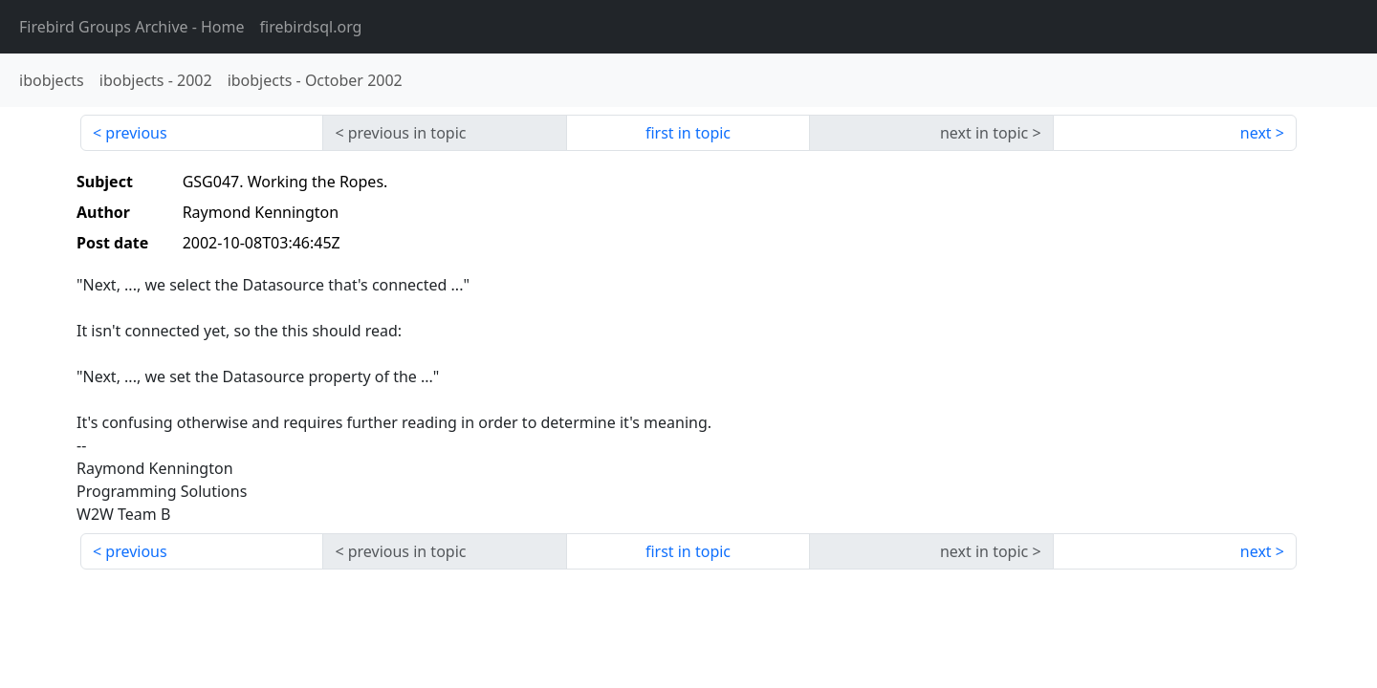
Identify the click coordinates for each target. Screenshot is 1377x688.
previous (135, 132)
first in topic (688, 132)
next (1256, 132)
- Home (132, 26)
